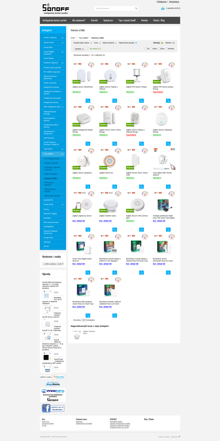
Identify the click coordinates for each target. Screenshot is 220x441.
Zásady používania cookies (120, 423)
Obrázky (156, 43)
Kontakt (94, 20)
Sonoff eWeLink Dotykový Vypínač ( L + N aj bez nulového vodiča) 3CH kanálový (51, 285)
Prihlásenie (162, 2)
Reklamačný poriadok (84, 423)
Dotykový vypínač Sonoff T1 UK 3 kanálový (51, 328)
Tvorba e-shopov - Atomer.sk (169, 437)
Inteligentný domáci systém (55, 20)
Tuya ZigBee (83, 38)
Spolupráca (108, 20)
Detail (56, 292)
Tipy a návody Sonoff (127, 20)
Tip (148, 49)
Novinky (144, 20)
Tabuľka (168, 43)
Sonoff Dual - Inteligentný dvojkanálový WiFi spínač (53, 361)
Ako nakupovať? (78, 20)
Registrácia (174, 2)
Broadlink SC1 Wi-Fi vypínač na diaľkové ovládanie (52, 301)
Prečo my (45, 422)
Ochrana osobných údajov (120, 425)
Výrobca (79, 49)
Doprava (79, 422)
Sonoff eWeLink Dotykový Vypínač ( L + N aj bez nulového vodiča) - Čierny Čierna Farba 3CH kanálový (52, 345)
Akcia (155, 49)
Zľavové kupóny (48, 423)
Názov (87, 43)
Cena (96, 43)
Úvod (73, 38)
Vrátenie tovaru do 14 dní (119, 427)
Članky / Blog (159, 20)
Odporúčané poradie (126, 43)
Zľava (162, 49)
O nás (44, 425)
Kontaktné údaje (116, 422)
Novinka (171, 49)
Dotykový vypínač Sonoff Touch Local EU (51, 315)
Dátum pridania (108, 43)
